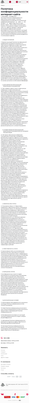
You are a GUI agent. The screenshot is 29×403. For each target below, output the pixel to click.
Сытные (3, 350)
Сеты (2, 355)
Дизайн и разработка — (14, 400)
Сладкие (3, 352)
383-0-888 (5, 338)
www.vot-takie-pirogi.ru (6, 76)
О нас (2, 370)
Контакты (3, 368)
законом (18, 177)
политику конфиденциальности (21, 389)
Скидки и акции (5, 366)
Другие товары (5, 357)
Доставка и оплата (5, 364)
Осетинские (4, 353)
